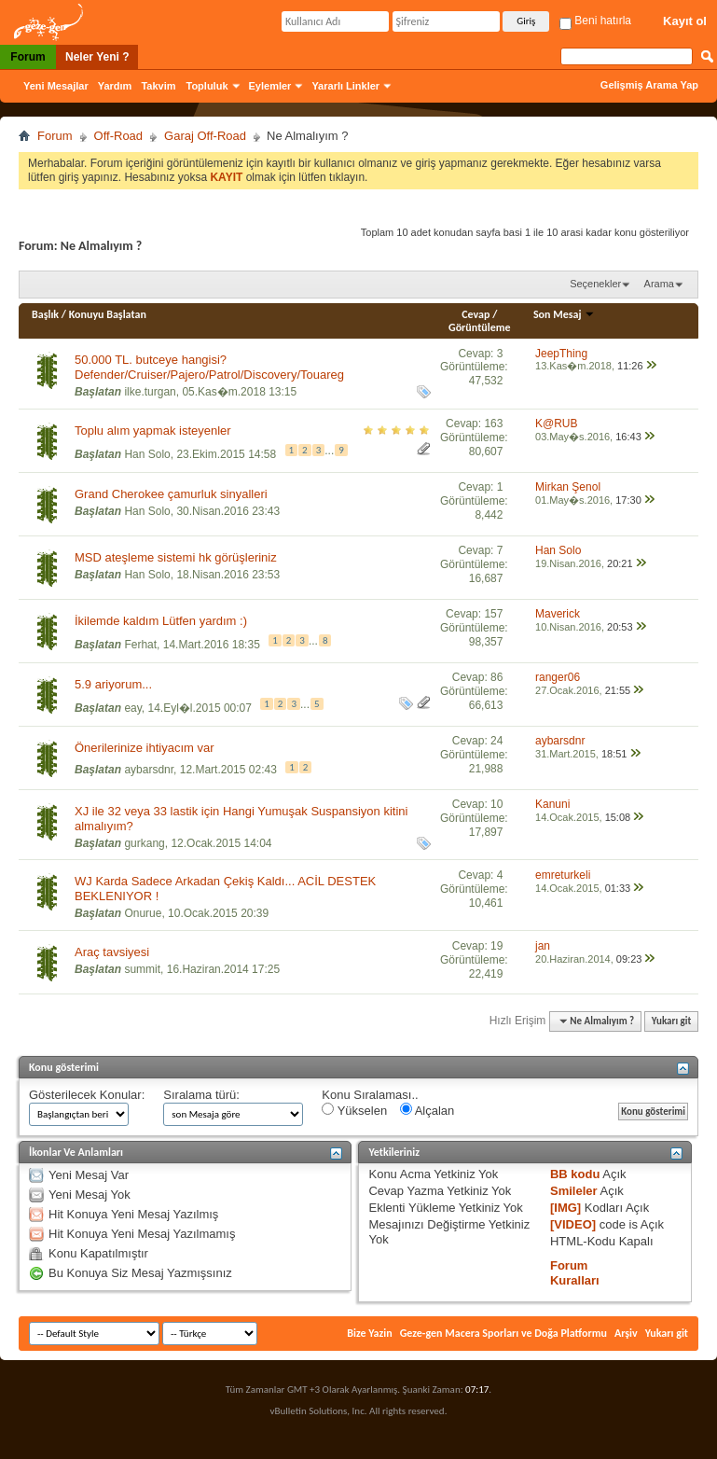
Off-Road (119, 136)
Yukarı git (672, 1021)
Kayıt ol (685, 21)
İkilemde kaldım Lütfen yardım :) (161, 621)
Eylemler (270, 85)
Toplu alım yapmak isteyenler (153, 431)
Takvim (158, 85)
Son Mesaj (564, 314)
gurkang (144, 843)
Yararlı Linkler (345, 85)
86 (496, 677)
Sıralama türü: (201, 1095)
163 (493, 423)
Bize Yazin (369, 1333)
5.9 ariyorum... (113, 684)
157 (493, 613)
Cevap (475, 314)
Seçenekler (595, 283)
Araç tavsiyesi (112, 952)
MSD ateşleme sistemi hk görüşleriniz (176, 557)
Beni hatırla (595, 20)
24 (496, 740)
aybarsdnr (148, 769)
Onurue (142, 913)
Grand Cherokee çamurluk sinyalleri (171, 494)
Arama (659, 283)
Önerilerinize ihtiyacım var (144, 748)
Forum (27, 56)
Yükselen (354, 1110)
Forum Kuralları (575, 1272)
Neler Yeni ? (97, 56)
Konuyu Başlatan (107, 314)
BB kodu (575, 1174)
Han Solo (147, 453)
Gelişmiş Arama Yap (649, 84)
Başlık (45, 314)
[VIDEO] (573, 1224)
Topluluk (207, 85)
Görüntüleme (479, 327)
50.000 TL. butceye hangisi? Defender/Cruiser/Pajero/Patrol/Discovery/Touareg (209, 367)
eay (132, 707)
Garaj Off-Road (205, 136)
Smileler (574, 1191)
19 (496, 945)
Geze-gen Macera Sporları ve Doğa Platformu (503, 1333)
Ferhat (140, 643)
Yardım (115, 85)
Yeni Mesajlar (56, 85)
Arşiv (626, 1333)
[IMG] (565, 1208)
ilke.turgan (149, 391)
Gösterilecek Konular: (87, 1095)
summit (142, 969)
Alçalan (427, 1110)
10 (496, 804)
